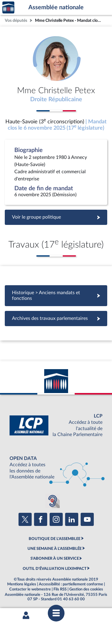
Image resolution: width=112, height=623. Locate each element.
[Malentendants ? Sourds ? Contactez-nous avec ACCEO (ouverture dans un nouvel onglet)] (52, 501)
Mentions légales (21, 584)
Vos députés (16, 20)
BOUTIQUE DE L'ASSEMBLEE (54, 539)
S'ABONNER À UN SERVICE (54, 558)
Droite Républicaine (56, 99)
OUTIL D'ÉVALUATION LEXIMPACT (55, 568)
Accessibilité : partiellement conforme (71, 584)
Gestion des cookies (86, 589)
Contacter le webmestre (30, 589)
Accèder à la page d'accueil (8, 7)
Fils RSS (60, 589)
